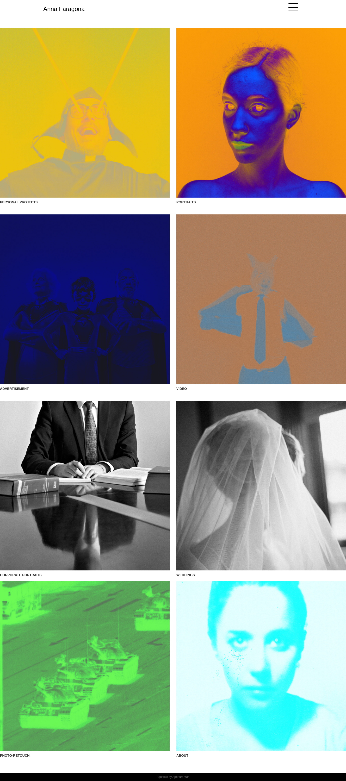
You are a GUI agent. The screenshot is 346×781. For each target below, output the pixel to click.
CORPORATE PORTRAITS (21, 575)
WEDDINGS (185, 575)
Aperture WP (181, 777)
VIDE (180, 389)
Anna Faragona (64, 9)
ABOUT (182, 755)
